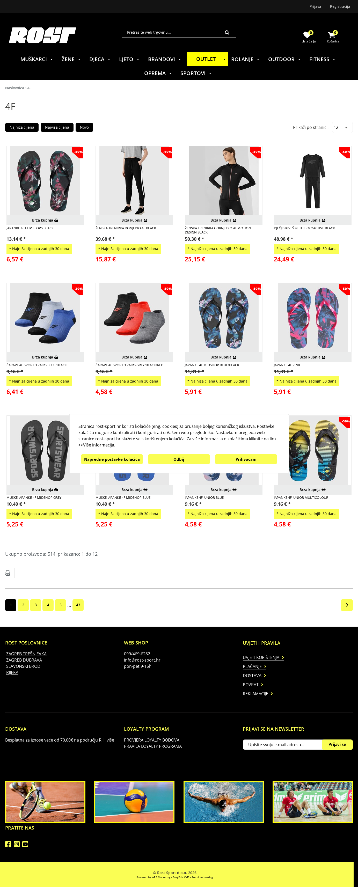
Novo (84, 127)
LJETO (129, 59)
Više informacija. (99, 445)
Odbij (178, 459)
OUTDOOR (284, 59)
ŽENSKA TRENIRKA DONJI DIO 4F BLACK (126, 228)
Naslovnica (14, 87)
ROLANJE (245, 59)
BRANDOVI (164, 59)
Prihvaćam (246, 459)
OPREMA (158, 73)
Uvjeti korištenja (261, 657)
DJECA (100, 59)
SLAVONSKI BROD (23, 666)
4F (29, 87)
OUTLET (211, 58)
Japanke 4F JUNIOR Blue (204, 497)
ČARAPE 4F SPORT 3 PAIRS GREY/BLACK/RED (129, 365)
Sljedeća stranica (347, 605)
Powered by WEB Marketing (153, 877)
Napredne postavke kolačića (112, 459)
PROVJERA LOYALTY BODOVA (151, 740)
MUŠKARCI (36, 59)
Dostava (252, 675)
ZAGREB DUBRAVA (24, 660)
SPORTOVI (196, 73)
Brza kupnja (45, 220)
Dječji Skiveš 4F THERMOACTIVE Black (304, 228)
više (110, 740)
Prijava (315, 6)
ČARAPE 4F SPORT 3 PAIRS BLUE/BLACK (36, 365)
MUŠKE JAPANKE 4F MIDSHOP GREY (33, 497)
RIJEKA (12, 672)
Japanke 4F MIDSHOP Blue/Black (212, 365)
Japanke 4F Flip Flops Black (30, 228)
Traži (227, 32)
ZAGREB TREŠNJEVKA (26, 654)
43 (78, 604)
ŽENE (71, 59)
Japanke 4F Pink (287, 365)
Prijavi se (337, 744)
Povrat (251, 684)
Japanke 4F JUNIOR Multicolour (301, 497)
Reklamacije (255, 694)
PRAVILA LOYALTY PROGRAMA (153, 746)
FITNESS (322, 59)
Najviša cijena (57, 127)
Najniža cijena (22, 127)
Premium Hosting (202, 877)
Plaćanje (252, 666)
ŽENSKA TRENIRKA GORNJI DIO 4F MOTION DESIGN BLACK (218, 230)
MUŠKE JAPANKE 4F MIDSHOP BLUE (123, 497)
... (69, 605)
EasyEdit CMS (181, 877)
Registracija (340, 6)
